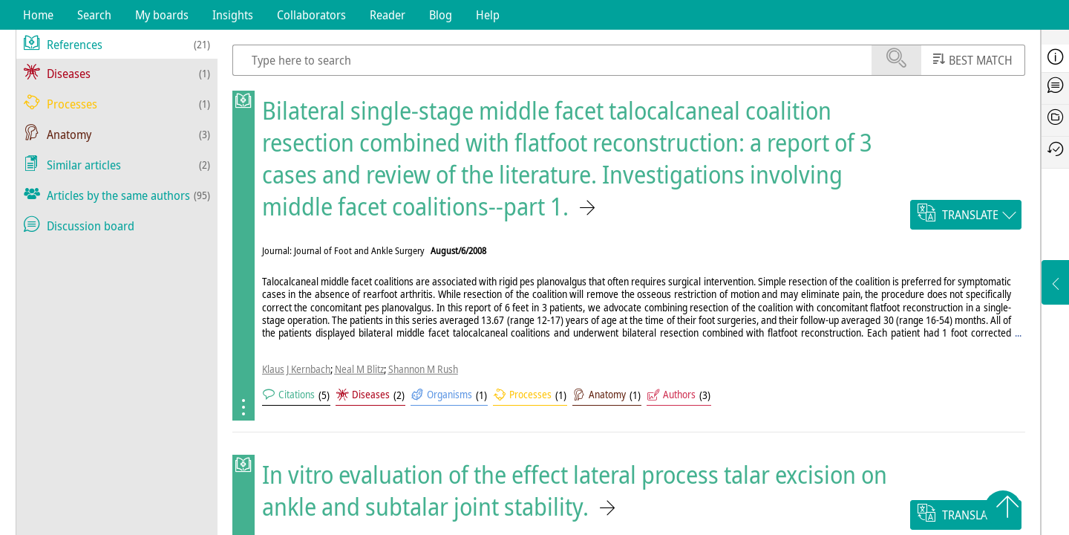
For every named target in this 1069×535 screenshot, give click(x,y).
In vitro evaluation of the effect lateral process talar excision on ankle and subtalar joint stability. (574, 490)
